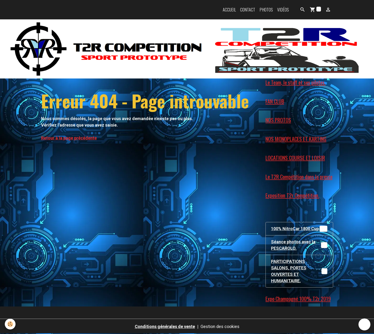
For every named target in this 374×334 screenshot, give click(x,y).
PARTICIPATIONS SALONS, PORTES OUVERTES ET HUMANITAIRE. (300, 271)
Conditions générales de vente (165, 326)
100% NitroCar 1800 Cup (299, 229)
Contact (247, 9)
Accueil (229, 9)
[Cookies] (10, 324)
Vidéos (283, 9)
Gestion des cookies (220, 326)
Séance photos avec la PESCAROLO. (299, 245)
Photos (266, 9)
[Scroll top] (364, 324)
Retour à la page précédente (69, 137)
